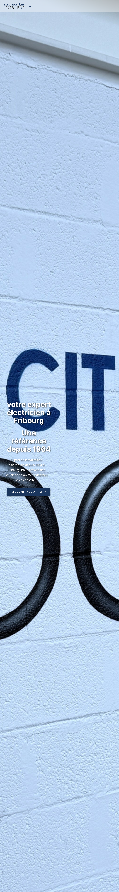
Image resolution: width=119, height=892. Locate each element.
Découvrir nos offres (28, 492)
